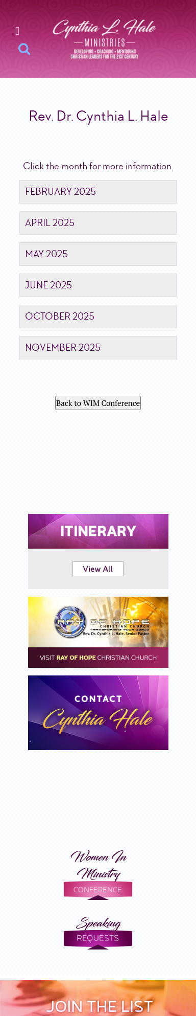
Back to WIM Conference (98, 403)
